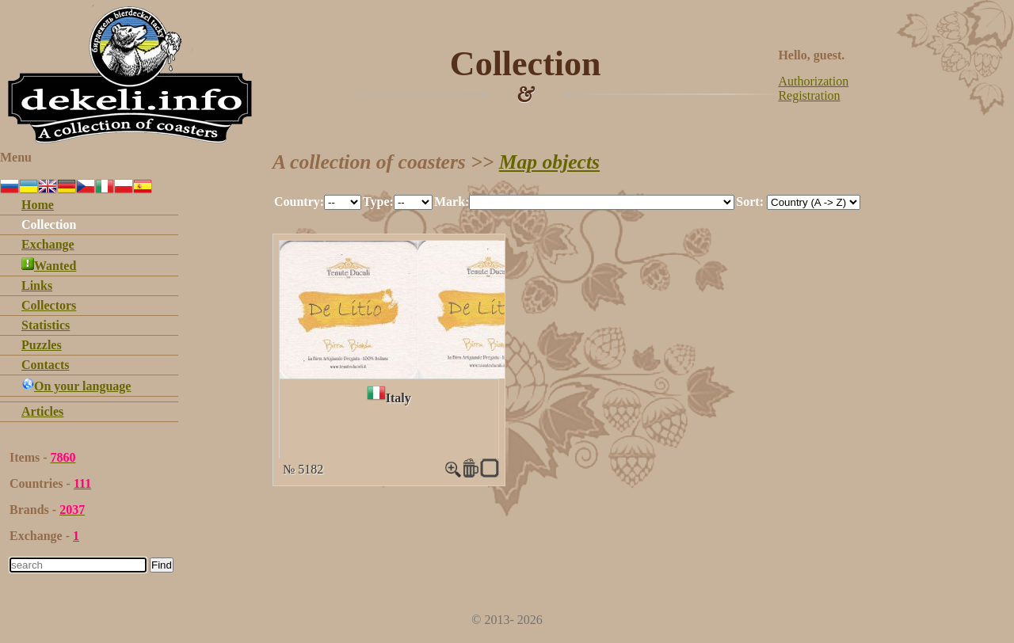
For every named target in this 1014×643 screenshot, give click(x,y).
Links (36, 285)
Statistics (45, 325)
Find (161, 565)
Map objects (549, 161)
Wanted (48, 265)
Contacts (45, 364)
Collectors (48, 305)
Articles (42, 411)
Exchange (47, 244)
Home (37, 204)
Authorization (813, 81)
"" (342, 202)
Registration (809, 95)
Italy (398, 398)
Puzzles (41, 345)
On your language (76, 386)
